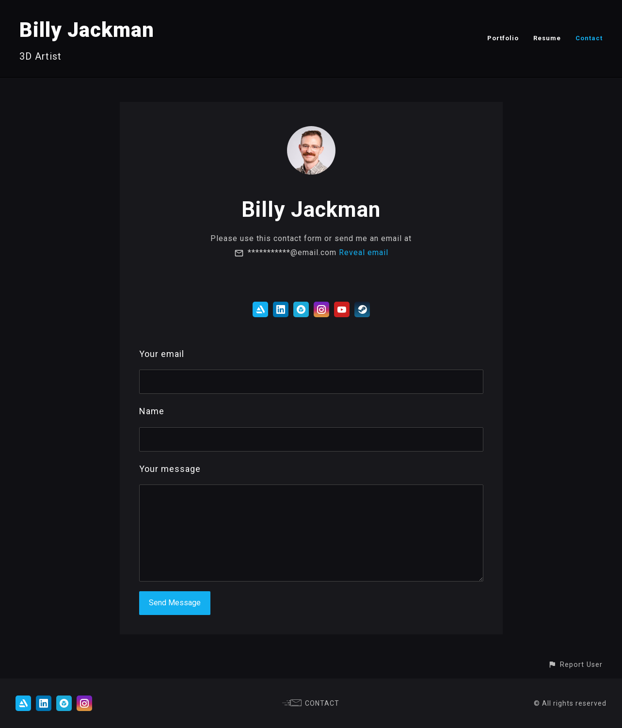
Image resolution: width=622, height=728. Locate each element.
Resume (547, 38)
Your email (161, 354)
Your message (170, 469)
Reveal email (363, 252)
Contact (589, 38)
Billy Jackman (86, 30)
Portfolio (503, 38)
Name (151, 411)
